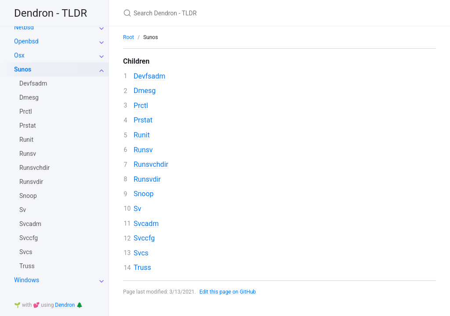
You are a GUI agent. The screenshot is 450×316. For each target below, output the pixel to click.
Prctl (25, 111)
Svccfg (28, 237)
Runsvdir (31, 181)
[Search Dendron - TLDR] (227, 13)
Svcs (26, 251)
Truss (27, 265)
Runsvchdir (34, 167)
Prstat (27, 125)
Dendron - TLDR (50, 13)
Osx (19, 55)
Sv (22, 209)
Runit (26, 139)
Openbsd (26, 41)
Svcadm (30, 223)
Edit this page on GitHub (228, 292)
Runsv (27, 153)
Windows (26, 280)
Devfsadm (33, 83)
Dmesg (29, 97)
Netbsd (24, 27)
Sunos (22, 69)
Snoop (28, 195)
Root (128, 37)
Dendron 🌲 (69, 305)
